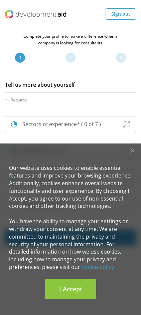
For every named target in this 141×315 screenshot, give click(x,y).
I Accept (70, 289)
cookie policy (98, 267)
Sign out (120, 14)
